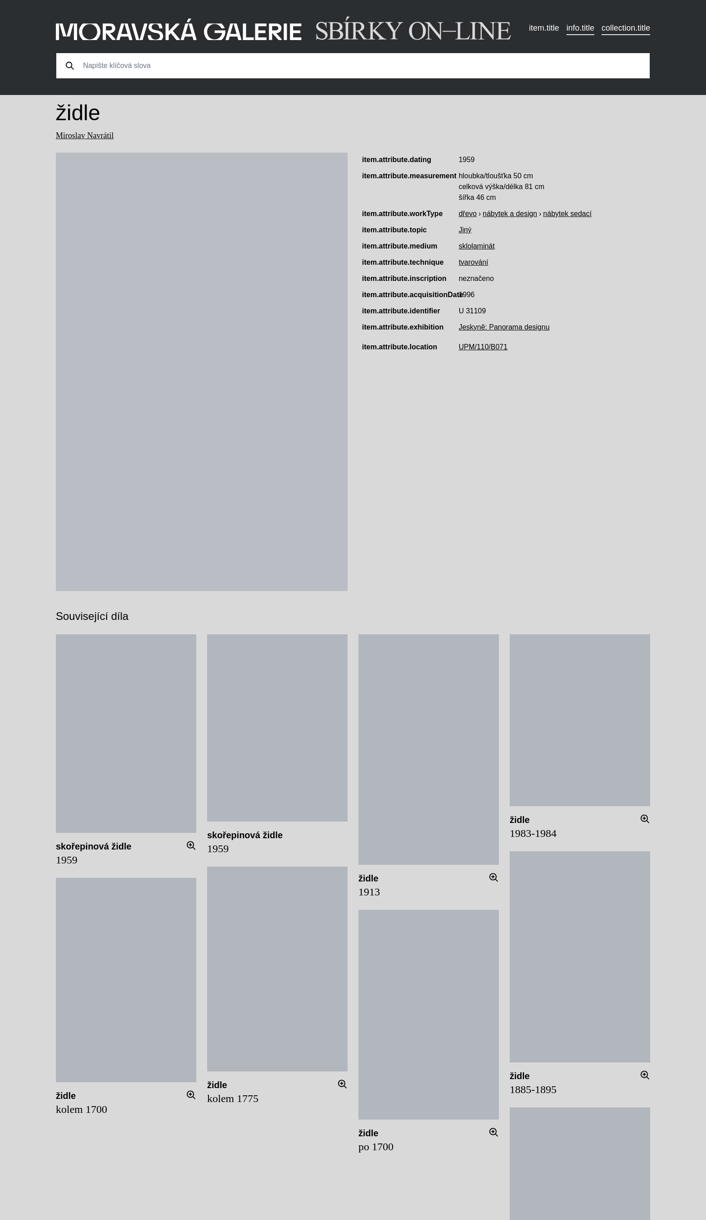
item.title (544, 27)
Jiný (465, 230)
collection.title (626, 27)
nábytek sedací (567, 213)
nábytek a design (510, 213)
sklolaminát (477, 246)
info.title (580, 27)
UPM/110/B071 (483, 347)
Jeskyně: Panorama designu (504, 327)
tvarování (474, 262)
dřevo (468, 213)
